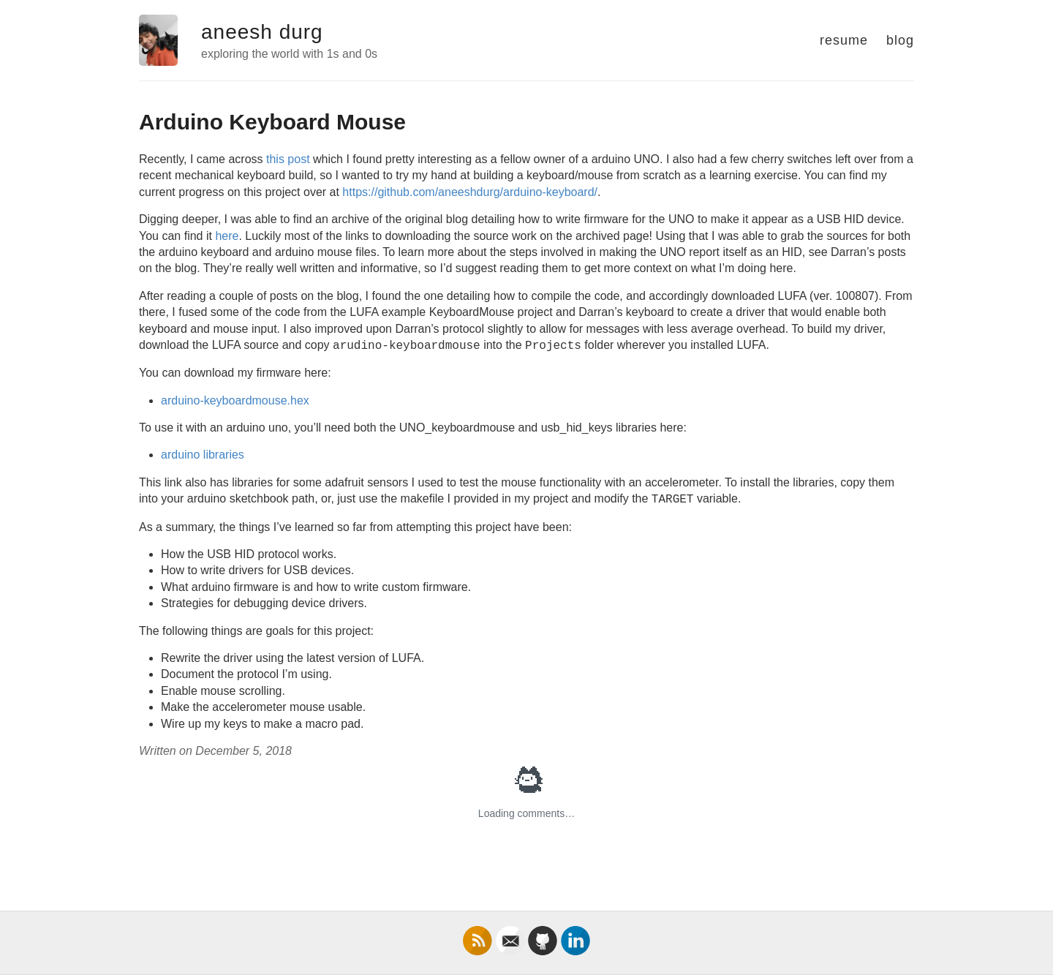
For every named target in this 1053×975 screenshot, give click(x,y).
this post (288, 159)
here (226, 236)
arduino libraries (202, 454)
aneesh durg (262, 31)
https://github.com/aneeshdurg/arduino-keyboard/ (469, 192)
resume (844, 40)
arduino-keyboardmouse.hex (235, 400)
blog (900, 40)
